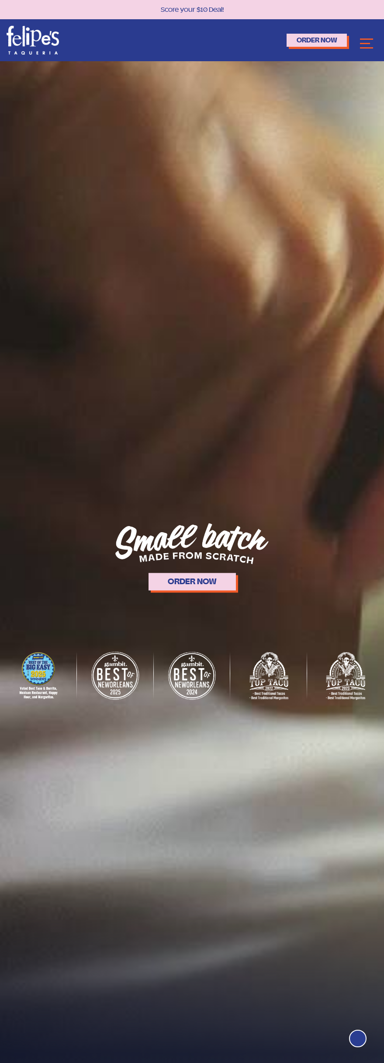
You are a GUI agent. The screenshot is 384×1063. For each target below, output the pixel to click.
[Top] (357, 1037)
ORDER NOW (192, 582)
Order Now (309, 40)
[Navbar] (366, 42)
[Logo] (33, 39)
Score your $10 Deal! (192, 10)
